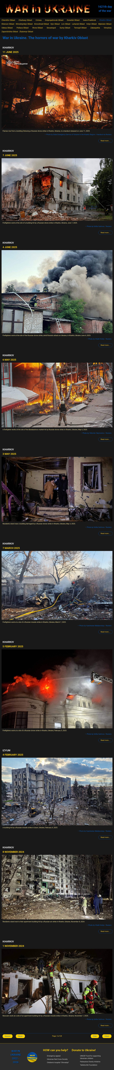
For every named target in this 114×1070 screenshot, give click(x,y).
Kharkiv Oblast (105, 20)
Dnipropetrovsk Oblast (54, 20)
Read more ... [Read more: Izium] (105, 837)
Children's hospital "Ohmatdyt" (58, 1062)
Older (95, 1036)
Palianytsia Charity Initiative (90, 1062)
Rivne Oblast (37, 28)
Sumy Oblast (65, 28)
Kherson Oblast (8, 24)
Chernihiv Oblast (8, 20)
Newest (7, 1036)
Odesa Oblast (7, 28)
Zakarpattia (95, 28)
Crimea (39, 20)
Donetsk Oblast (73, 20)
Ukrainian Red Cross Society (57, 1059)
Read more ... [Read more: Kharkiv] (105, 141)
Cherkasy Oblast (25, 20)
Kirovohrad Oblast (41, 24)
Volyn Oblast (91, 24)
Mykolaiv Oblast (104, 24)
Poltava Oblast (23, 28)
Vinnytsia (107, 28)
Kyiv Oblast (55, 24)
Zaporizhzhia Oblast (10, 31)
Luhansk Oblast (78, 24)
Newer (20, 1036)
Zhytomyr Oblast (26, 31)
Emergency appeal (53, 1056)
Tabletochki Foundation (88, 1065)
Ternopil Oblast (80, 28)
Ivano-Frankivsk (89, 20)
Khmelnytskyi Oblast (24, 24)
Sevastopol (51, 28)
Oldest (106, 1036)
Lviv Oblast (65, 24)
